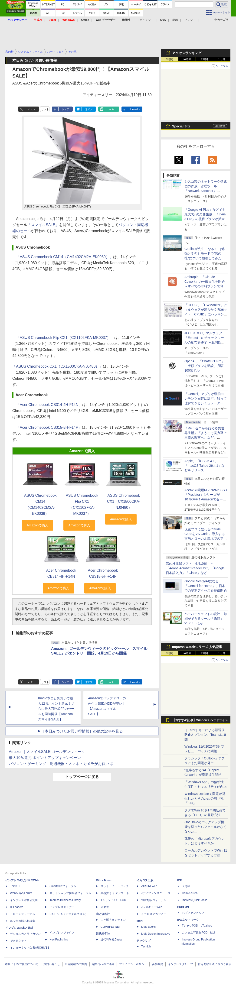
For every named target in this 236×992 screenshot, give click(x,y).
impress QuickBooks (194, 900)
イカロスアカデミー (153, 914)
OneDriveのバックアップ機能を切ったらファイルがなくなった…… (205, 826)
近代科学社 (103, 933)
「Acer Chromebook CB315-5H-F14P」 (49, 427)
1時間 (169, 59)
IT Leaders (16, 907)
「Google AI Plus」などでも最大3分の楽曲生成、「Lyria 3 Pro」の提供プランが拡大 (205, 214)
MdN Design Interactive (155, 933)
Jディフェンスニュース (155, 893)
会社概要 (157, 964)
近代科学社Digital (111, 939)
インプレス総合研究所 (24, 900)
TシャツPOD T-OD (113, 900)
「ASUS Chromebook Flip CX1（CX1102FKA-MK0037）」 (65, 338)
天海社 (186, 886)
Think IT (15, 886)
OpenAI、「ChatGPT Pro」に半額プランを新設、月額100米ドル (204, 365)
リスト (45, 109)
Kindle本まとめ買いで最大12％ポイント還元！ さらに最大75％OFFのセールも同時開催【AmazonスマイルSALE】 (56, 708)
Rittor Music (104, 880)
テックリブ (144, 940)
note (111, 109)
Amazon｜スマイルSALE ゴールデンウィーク (47, 752)
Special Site (181, 126)
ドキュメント (145, 20)
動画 (175, 20)
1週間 (204, 59)
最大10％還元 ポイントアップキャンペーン (45, 758)
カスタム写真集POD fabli (198, 932)
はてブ (88, 109)
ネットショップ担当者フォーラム (70, 893)
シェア (65, 109)
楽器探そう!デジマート (115, 893)
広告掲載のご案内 (76, 964)
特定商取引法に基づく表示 (214, 964)
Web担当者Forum (21, 893)
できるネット (18, 940)
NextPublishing (58, 939)
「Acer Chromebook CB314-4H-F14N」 (49, 405)
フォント (190, 20)
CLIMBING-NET (111, 926)
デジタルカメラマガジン (25, 933)
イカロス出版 (145, 880)
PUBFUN (183, 907)
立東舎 (105, 907)
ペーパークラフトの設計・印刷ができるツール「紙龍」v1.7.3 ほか (205, 618)
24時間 (187, 59)
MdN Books (148, 926)
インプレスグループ (180, 964)
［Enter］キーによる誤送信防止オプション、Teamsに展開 (205, 734)
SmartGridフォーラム (62, 886)
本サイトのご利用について (21, 964)
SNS (163, 20)
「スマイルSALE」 (43, 225)
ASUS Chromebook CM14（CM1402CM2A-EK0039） (40, 504)
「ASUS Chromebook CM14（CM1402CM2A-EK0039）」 (64, 257)
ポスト (32, 109)
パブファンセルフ (193, 912)
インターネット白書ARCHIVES (29, 947)
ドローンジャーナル (22, 914)
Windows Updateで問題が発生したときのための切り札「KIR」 (204, 798)
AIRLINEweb (149, 886)
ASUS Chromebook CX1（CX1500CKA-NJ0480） (123, 501)
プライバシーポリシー (133, 964)
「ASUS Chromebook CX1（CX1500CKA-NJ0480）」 (57, 366)
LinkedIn (135, 109)
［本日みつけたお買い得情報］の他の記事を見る (82, 731)
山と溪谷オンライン (113, 919)
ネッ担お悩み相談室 (22, 921)
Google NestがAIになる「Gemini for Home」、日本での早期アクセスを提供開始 (205, 585)
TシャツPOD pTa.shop (197, 925)
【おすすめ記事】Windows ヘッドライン (200, 720)
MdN (140, 921)
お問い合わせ (51, 964)
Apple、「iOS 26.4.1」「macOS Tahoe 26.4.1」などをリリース (204, 465)
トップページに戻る (82, 777)
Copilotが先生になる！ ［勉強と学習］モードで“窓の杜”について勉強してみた (204, 253)
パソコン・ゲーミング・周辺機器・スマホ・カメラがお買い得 (61, 764)
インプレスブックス (62, 932)
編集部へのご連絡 (103, 964)
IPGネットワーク (188, 919)
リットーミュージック (114, 886)
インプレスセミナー (62, 907)
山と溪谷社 (103, 914)
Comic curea (189, 893)
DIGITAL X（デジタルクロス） (68, 914)
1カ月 (222, 59)
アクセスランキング (186, 53)
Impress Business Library (65, 900)
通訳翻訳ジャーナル (153, 900)
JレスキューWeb (151, 907)
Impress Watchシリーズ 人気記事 (197, 647)
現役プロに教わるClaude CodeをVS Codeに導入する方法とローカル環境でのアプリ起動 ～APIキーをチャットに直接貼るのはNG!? (205, 538)
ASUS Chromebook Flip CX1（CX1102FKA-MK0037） (82, 504)
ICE (179, 880)
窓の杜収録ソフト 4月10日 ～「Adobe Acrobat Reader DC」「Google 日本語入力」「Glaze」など (195, 568)
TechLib (146, 946)
